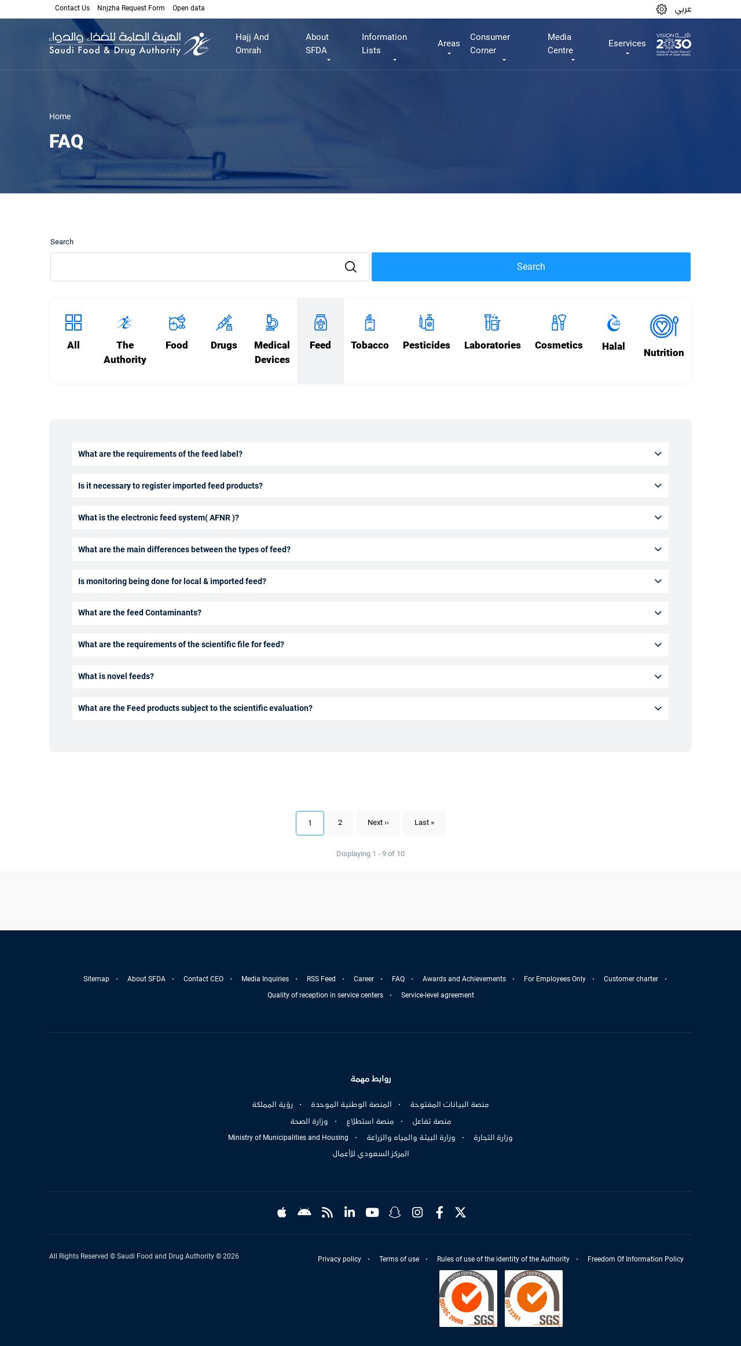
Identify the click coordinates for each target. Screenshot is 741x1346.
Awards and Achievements (464, 979)
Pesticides (426, 345)
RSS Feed (321, 979)
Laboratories (492, 345)
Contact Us (72, 8)
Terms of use (399, 1259)
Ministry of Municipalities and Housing (288, 1138)
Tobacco (370, 345)
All (73, 345)
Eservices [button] (627, 43)
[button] (661, 9)
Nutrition (664, 352)
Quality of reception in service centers (325, 995)
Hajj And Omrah (252, 44)
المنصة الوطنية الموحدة (351, 1105)
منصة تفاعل (432, 1121)
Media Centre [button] (560, 44)
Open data (189, 8)
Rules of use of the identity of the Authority (503, 1259)
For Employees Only (555, 979)
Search (62, 241)
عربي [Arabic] (683, 8)
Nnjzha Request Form (131, 8)
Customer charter (631, 979)
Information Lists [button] (384, 44)
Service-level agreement (437, 995)
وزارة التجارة (493, 1138)
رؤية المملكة (272, 1105)
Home (60, 116)
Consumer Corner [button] (490, 44)
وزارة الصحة (309, 1121)
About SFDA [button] (317, 44)
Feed (320, 345)
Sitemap (96, 979)
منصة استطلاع (370, 1121)
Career (364, 979)
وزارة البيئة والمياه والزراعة (411, 1138)
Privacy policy (339, 1259)
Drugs (224, 345)
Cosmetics (559, 345)
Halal (613, 346)
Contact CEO (203, 979)
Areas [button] (449, 43)
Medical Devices (272, 352)
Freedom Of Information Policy (636, 1259)
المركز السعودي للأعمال (370, 1154)
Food (177, 345)
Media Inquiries (265, 979)
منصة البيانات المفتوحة (449, 1105)
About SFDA (146, 979)
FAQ (398, 979)
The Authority (125, 352)
